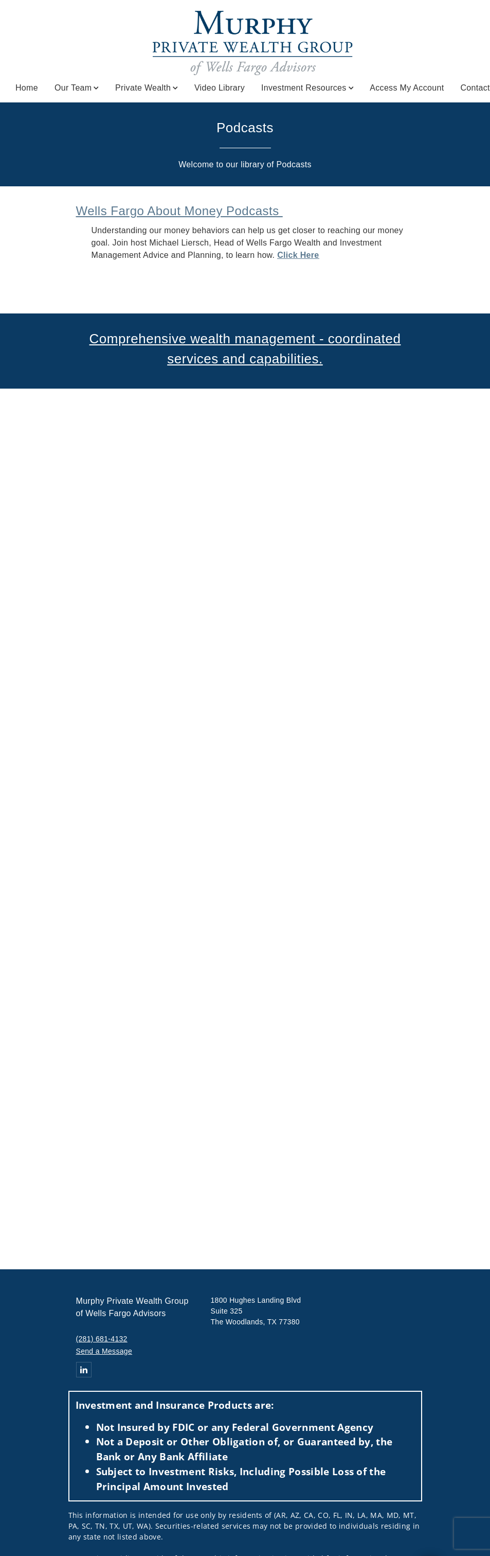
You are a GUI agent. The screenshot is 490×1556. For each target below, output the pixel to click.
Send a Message (104, 1351)
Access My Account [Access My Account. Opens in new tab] (407, 87)
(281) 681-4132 (102, 1339)
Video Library (219, 87)
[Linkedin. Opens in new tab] (84, 1369)
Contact (474, 87)
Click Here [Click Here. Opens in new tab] (298, 255)
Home (26, 87)
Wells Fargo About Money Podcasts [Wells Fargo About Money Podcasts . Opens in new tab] (179, 211)
